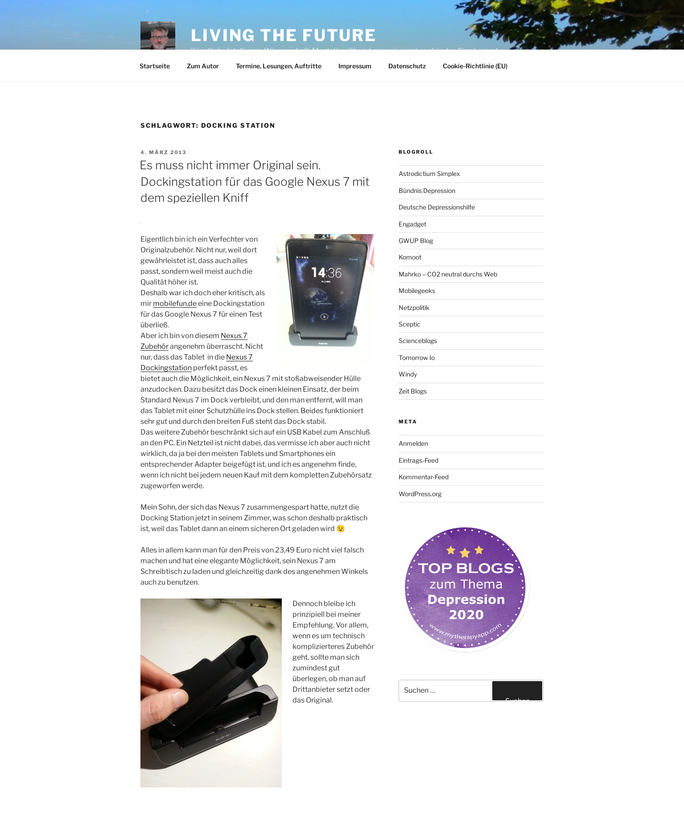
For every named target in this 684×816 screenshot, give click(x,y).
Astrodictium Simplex (429, 173)
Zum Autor (203, 66)
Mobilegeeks (417, 290)
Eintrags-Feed (418, 460)
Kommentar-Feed (424, 477)
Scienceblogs (418, 340)
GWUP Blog (416, 240)
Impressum (354, 66)
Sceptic (409, 324)
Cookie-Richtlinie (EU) (475, 66)
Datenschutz (407, 66)
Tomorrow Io (417, 357)
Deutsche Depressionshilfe (437, 207)
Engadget (412, 224)
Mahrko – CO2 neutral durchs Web (448, 274)
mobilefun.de (175, 303)
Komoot (410, 257)
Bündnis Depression (427, 190)
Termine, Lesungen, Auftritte (278, 66)
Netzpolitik (414, 307)
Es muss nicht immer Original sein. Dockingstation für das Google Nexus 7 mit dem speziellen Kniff (255, 181)
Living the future (284, 35)
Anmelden (413, 443)
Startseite (155, 66)
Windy (408, 374)
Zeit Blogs (413, 391)
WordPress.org (420, 494)
